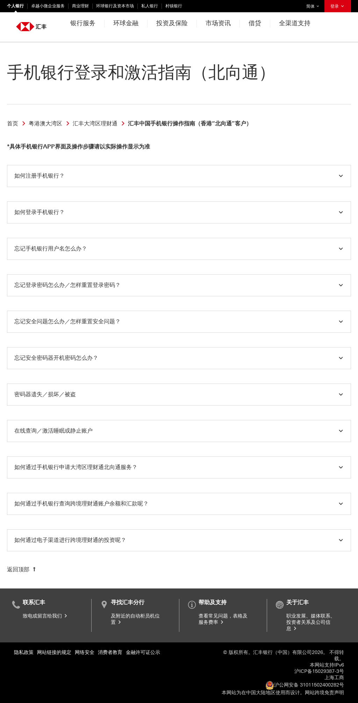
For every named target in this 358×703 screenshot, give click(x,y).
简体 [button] (314, 4)
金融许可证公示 (143, 652)
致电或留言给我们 (45, 616)
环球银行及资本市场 (115, 6)
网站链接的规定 (54, 652)
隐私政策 (24, 652)
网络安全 (84, 652)
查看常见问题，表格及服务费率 (223, 619)
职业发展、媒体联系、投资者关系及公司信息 (310, 622)
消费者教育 (110, 652)
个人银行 (15, 6)
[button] (179, 176)
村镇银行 (173, 6)
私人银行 (149, 6)
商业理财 (80, 6)
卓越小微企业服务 (48, 6)
